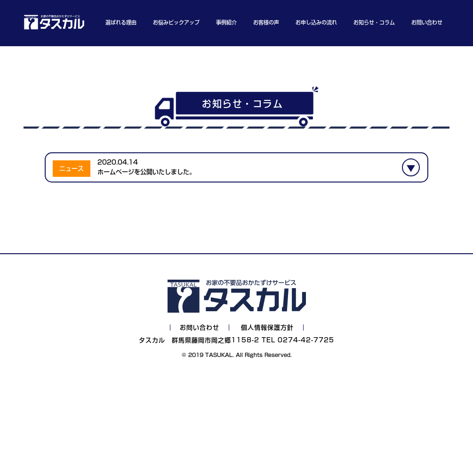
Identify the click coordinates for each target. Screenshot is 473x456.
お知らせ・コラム (374, 22)
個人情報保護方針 (267, 327)
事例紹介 (226, 22)
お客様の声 (266, 22)
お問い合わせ (426, 22)
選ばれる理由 (120, 22)
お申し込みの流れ (316, 22)
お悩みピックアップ (176, 22)
